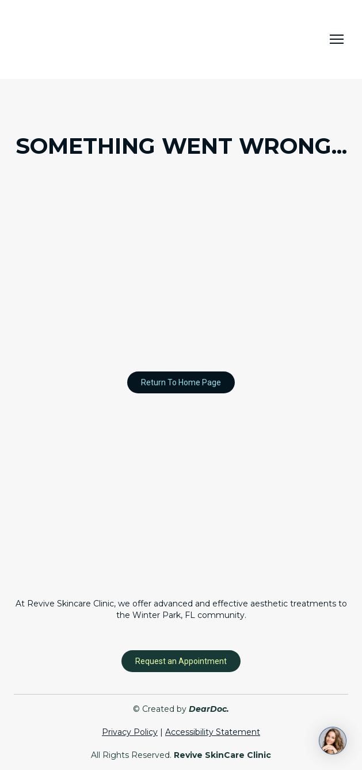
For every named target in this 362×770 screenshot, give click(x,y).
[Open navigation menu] (336, 39)
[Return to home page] (71, 39)
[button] (181, 382)
